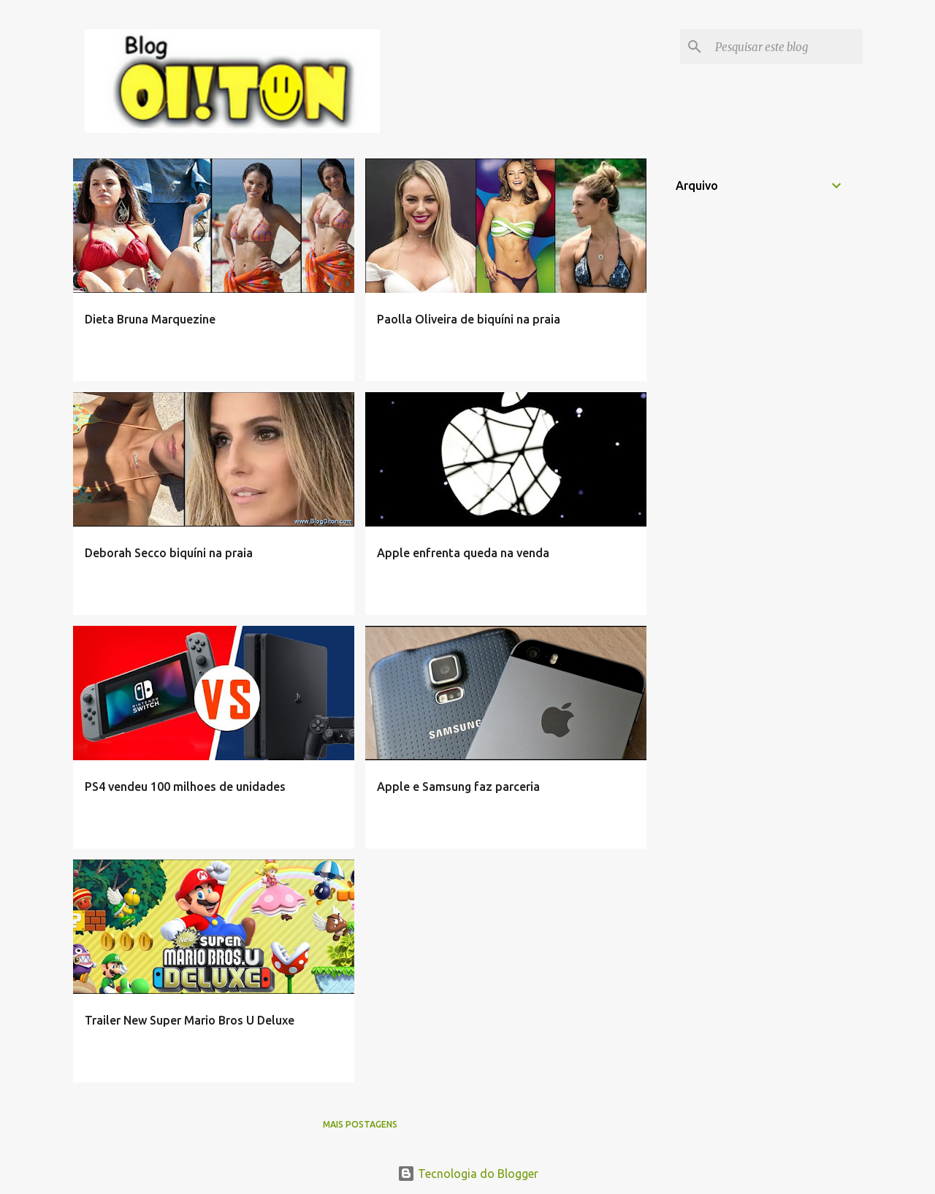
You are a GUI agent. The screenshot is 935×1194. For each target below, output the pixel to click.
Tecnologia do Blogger (467, 1173)
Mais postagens (360, 1124)
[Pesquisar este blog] (786, 46)
